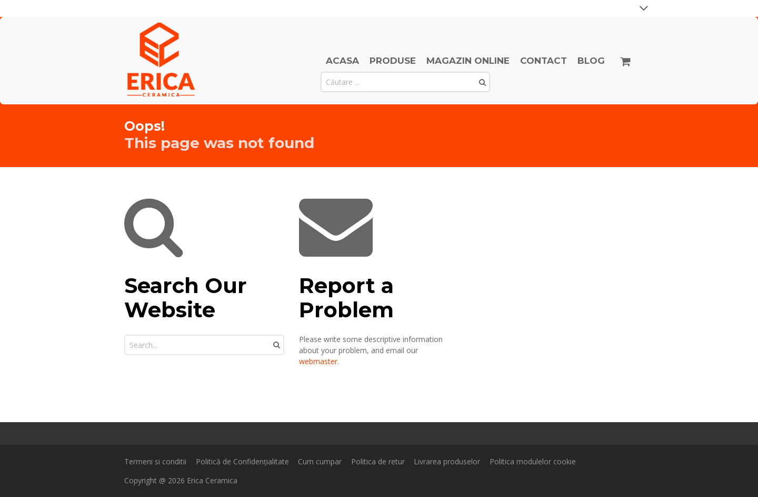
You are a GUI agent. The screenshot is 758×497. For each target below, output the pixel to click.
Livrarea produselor (447, 461)
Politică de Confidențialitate (242, 461)
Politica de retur (378, 461)
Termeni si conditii (155, 461)
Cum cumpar (320, 461)
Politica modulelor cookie (533, 461)
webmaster (318, 361)
